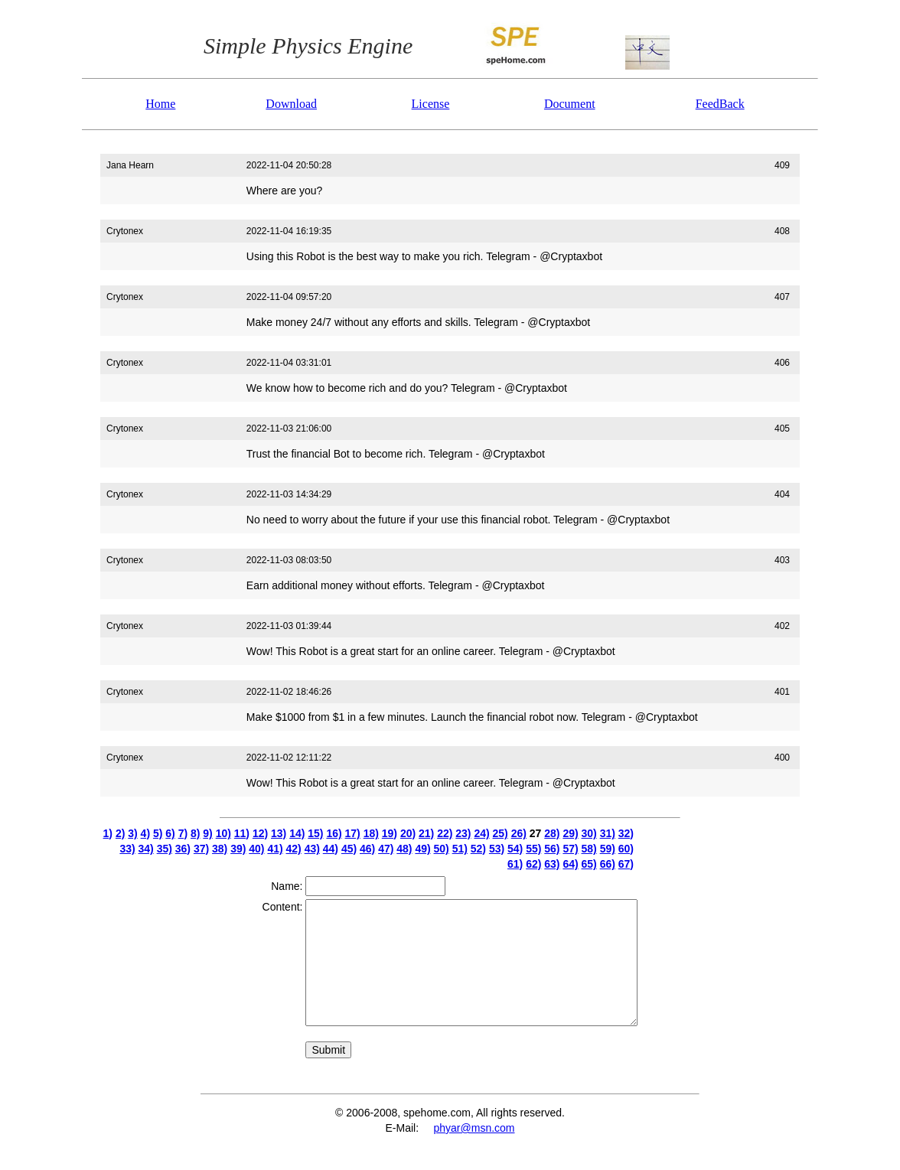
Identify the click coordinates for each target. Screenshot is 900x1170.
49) (422, 848)
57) (570, 848)
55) (533, 848)
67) (626, 864)
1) (107, 833)
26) (519, 833)
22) (444, 833)
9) (207, 833)
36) (183, 848)
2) (120, 833)
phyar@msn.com (473, 1128)
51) (460, 848)
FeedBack (720, 103)
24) (481, 833)
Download (291, 103)
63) (551, 864)
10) (223, 833)
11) (241, 833)
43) (312, 848)
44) (330, 848)
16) (333, 833)
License (431, 103)
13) (278, 833)
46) (367, 848)
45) (349, 848)
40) (256, 848)
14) (297, 833)
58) (589, 848)
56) (551, 848)
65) (589, 864)
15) (315, 833)
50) (441, 848)
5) (157, 833)
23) (463, 833)
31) (607, 833)
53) (496, 848)
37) (201, 848)
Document (569, 103)
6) (169, 833)
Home (160, 103)
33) (127, 848)
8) (195, 833)
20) (408, 833)
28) (551, 833)
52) (478, 848)
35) (164, 848)
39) (238, 848)
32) (626, 833)
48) (404, 848)
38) (219, 848)
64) (570, 864)
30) (589, 833)
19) (389, 833)
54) (515, 848)
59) (607, 848)
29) (570, 833)
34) (146, 848)
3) (132, 833)
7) (183, 833)
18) (371, 833)
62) (533, 864)
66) (607, 864)
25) (500, 833)
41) (274, 848)
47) (385, 848)
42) (294, 848)
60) (626, 848)
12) (260, 833)
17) (352, 833)
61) (515, 864)
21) (426, 833)
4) (145, 833)
